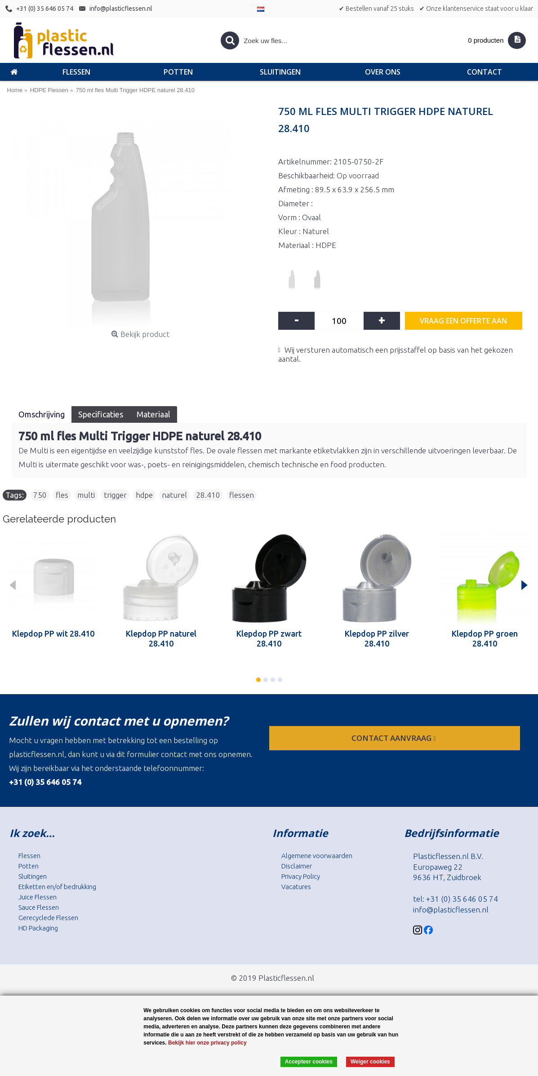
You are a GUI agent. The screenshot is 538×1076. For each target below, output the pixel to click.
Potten (28, 866)
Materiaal (153, 414)
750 (40, 495)
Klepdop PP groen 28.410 (485, 638)
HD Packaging (38, 928)
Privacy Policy (300, 876)
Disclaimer (296, 866)
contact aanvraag (394, 738)
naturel (174, 495)
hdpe (144, 495)
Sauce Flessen (38, 907)
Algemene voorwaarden (316, 855)
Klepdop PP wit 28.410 (53, 633)
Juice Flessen (37, 897)
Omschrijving (41, 414)
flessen (241, 495)
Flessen (29, 855)
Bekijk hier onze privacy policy (207, 1043)
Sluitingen (32, 876)
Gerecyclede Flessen (48, 917)
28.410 (208, 495)
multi (86, 495)
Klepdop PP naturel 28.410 (161, 638)
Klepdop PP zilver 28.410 (377, 638)
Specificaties (100, 414)
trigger (115, 495)
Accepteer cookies (309, 1061)
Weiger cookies (370, 1061)
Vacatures (296, 886)
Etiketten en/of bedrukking (57, 886)
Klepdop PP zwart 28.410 (269, 638)
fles (62, 495)
